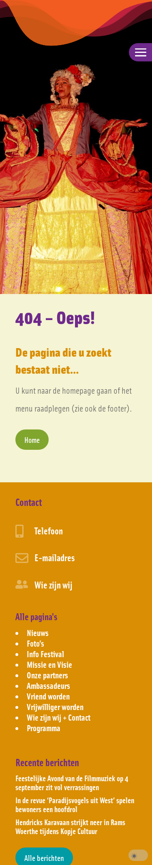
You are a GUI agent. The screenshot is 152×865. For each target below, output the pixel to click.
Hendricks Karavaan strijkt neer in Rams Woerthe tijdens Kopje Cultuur (70, 826)
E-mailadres (54, 557)
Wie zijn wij (53, 584)
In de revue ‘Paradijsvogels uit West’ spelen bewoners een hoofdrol (74, 804)
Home (32, 439)
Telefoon (48, 530)
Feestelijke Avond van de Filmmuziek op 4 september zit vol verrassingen (71, 782)
